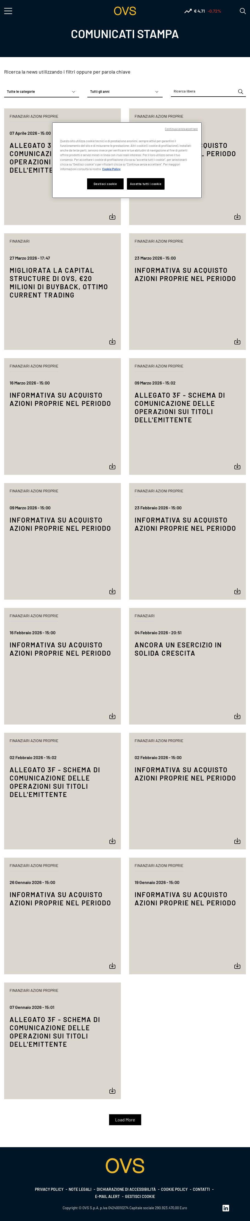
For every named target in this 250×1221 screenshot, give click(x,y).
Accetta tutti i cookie (146, 184)
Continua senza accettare (181, 129)
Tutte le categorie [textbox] (21, 91)
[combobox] (41, 91)
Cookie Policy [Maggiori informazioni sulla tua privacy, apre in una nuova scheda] (111, 169)
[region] (127, 160)
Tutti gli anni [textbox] (99, 91)
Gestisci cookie (140, 1196)
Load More (125, 1119)
